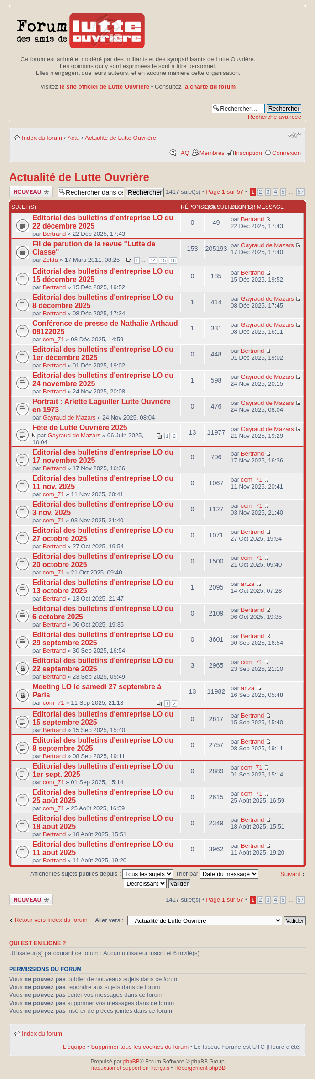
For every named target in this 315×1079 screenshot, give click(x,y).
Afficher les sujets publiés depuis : (101, 873)
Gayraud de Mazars (267, 245)
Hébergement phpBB (200, 1068)
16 (173, 260)
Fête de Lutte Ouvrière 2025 (79, 427)
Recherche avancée (274, 116)
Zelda (50, 259)
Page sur (224, 191)
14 (153, 260)
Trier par (217, 873)
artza (247, 583)
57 (301, 192)
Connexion (286, 152)
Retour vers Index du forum (51, 919)
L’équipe (74, 1046)
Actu (73, 137)
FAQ (183, 152)
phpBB (131, 1061)
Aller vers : (109, 920)
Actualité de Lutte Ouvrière (120, 137)
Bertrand (54, 233)
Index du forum (42, 137)
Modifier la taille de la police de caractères (294, 135)
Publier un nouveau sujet (31, 191)
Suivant (290, 874)
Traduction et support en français (129, 1068)
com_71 (53, 339)
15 (163, 260)
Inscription (248, 152)
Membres (212, 152)
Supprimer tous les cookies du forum (140, 1046)
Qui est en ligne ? (37, 943)
